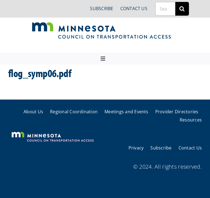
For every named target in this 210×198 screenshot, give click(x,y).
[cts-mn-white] (52, 132)
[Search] (182, 9)
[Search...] (165, 9)
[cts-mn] (102, 24)
